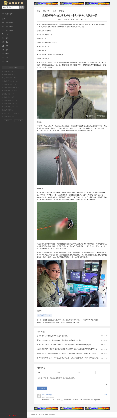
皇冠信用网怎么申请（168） (10, 81)
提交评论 (42, 390)
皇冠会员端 (7, 26)
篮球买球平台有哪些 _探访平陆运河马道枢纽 (52, 336)
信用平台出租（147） (8, 94)
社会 (5, 42)
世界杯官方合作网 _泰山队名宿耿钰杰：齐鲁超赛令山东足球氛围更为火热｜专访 (65, 345)
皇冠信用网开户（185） (9, 71)
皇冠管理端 (7, 22)
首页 (3, 19)
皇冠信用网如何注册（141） (10, 103)
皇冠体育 (46, 11)
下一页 (18, 121)
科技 (5, 57)
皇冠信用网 (7, 30)
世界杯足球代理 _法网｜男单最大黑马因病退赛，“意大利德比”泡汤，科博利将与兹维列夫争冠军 (70, 358)
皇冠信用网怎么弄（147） (10, 91)
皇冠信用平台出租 (44, 315)
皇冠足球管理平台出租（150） (11, 87)
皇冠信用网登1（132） (9, 116)
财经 (5, 50)
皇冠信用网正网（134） (9, 110)
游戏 (5, 61)
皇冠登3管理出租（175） (9, 78)
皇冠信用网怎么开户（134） (10, 107)
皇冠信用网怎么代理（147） (10, 97)
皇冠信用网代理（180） (9, 74)
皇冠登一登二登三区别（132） (11, 113)
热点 (5, 34)
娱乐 (5, 38)
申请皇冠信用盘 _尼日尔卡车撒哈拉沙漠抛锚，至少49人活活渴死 (59, 340)
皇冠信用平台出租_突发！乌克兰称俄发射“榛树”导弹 (61, 322)
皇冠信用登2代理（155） (9, 84)
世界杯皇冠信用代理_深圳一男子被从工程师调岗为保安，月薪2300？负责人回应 (70, 320)
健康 (5, 54)
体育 (5, 46)
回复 (105, 396)
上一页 (8, 121)
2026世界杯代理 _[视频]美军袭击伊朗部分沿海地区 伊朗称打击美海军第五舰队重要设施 (67, 349)
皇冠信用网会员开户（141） (10, 100)
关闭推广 (14, 416)
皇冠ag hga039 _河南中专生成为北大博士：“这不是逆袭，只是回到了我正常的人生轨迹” (67, 353)
